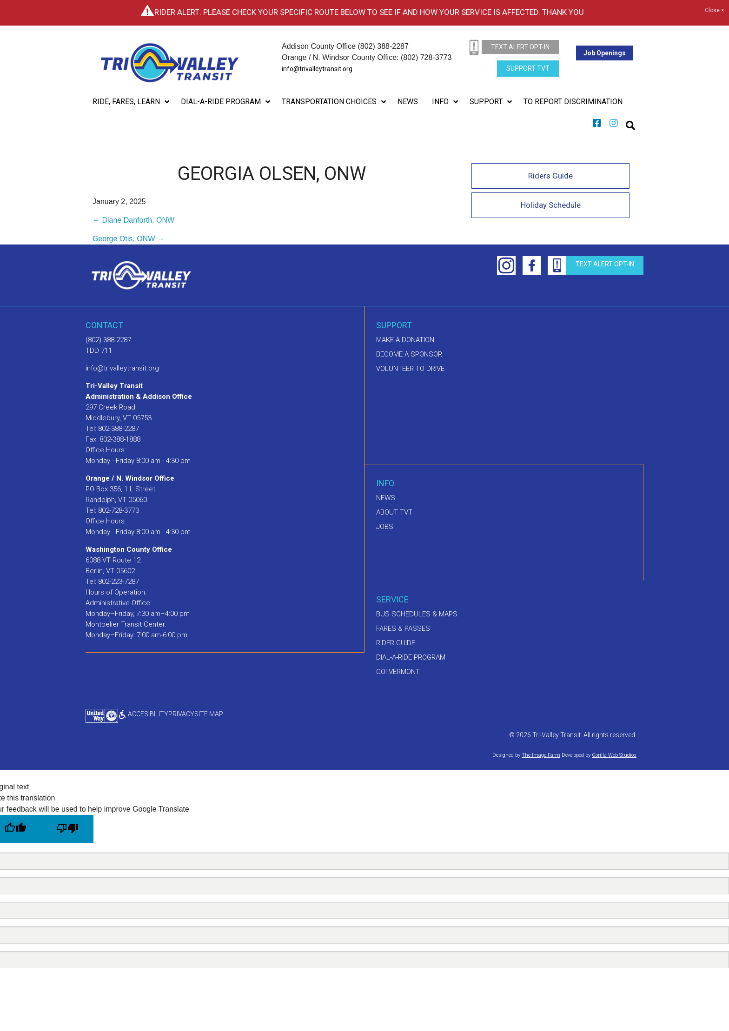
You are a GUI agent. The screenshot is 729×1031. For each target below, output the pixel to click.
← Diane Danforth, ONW (133, 220)
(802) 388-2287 (108, 340)
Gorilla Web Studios (614, 755)
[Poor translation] (67, 829)
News (385, 498)
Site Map (208, 714)
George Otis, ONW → (129, 239)
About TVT (394, 512)
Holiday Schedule (551, 205)
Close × (714, 10)
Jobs (384, 526)
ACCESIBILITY (143, 714)
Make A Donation (405, 340)
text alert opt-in (520, 47)
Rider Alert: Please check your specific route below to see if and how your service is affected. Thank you (369, 12)
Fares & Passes (403, 628)
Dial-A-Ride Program (410, 657)
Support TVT (528, 68)
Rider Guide (395, 643)
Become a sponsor (409, 354)
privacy (181, 714)
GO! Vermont (398, 672)
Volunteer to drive (410, 368)
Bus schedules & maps (416, 614)
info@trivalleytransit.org (317, 69)
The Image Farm (541, 755)
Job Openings (604, 53)
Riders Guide (550, 175)
